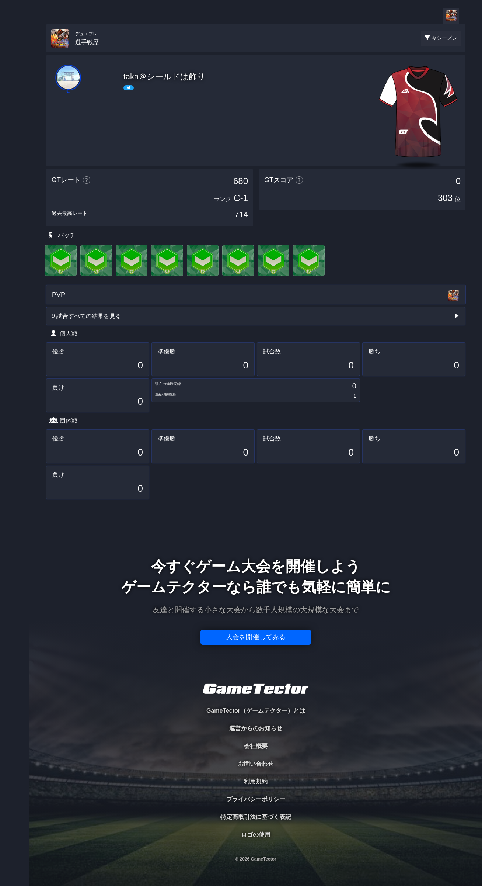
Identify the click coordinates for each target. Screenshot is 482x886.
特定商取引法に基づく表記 (255, 817)
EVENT (14, 173)
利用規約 (256, 781)
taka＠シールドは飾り (164, 76)
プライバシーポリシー (255, 799)
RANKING (14, 143)
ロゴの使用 (255, 834)
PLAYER (14, 82)
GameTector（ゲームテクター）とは (255, 710)
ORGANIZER (15, 112)
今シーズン (444, 38)
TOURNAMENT (14, 52)
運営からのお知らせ (255, 728)
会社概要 (256, 746)
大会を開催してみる (256, 637)
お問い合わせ (255, 764)
